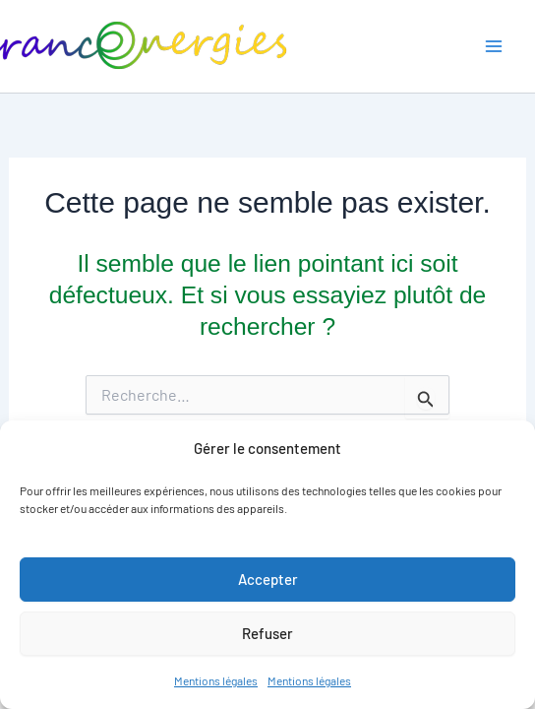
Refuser (267, 633)
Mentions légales (216, 680)
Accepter (268, 579)
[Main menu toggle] (493, 47)
